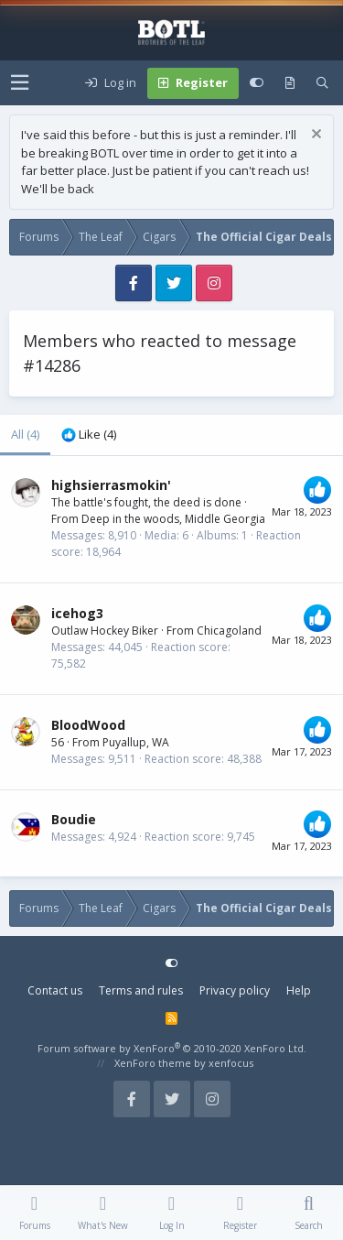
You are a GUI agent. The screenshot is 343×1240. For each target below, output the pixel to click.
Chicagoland (229, 630)
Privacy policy (234, 990)
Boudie (73, 819)
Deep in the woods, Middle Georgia (173, 519)
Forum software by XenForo (172, 1048)
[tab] (88, 435)
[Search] (322, 83)
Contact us (54, 990)
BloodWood (88, 725)
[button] (20, 82)
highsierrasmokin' (111, 485)
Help (298, 990)
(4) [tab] (25, 434)
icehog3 (77, 613)
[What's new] (289, 83)
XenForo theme (152, 1063)
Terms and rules (141, 990)
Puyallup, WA (135, 742)
